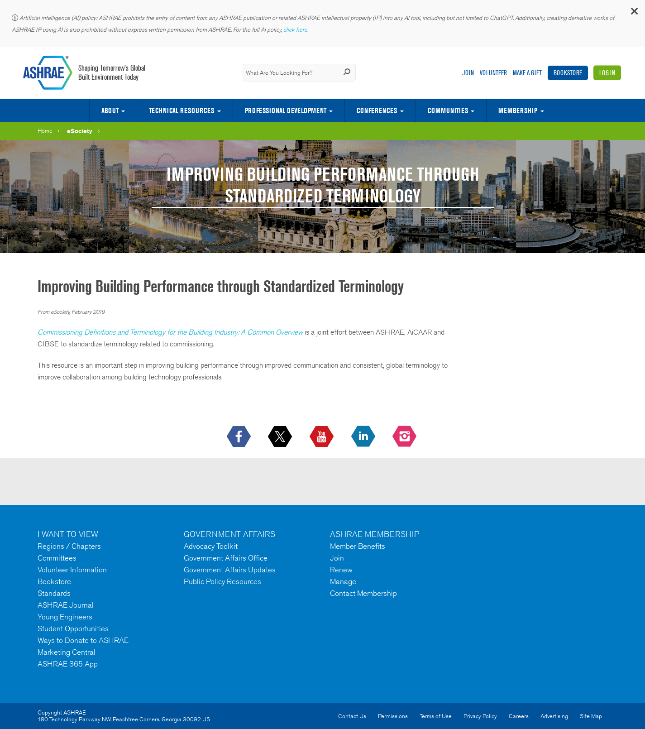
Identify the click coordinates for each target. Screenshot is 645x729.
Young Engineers (65, 616)
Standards (54, 593)
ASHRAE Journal (66, 604)
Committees (57, 557)
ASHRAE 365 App (68, 663)
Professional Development (285, 110)
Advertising (554, 716)
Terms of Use (436, 716)
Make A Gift (527, 72)
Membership (517, 110)
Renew (341, 569)
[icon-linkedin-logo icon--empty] (364, 437)
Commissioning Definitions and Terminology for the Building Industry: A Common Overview (170, 332)
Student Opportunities (73, 628)
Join (468, 72)
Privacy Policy (480, 716)
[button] (633, 13)
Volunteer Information (72, 569)
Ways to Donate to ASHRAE (83, 640)
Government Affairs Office (226, 557)
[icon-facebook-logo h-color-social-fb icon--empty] (239, 437)
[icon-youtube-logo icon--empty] (322, 437)
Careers (519, 716)
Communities (448, 110)
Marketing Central (67, 652)
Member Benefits (357, 546)
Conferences (377, 110)
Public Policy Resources (222, 581)
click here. (296, 30)
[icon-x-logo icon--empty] (281, 437)
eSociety (79, 130)
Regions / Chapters (69, 546)
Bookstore (568, 72)
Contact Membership (363, 593)
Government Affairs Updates (230, 569)
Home (45, 130)
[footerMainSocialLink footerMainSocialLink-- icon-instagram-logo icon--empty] (405, 437)
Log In (607, 72)
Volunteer (493, 72)
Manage (343, 581)
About (110, 110)
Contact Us (352, 716)
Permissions (393, 716)
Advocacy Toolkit (211, 546)
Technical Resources (181, 110)
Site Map (591, 716)
